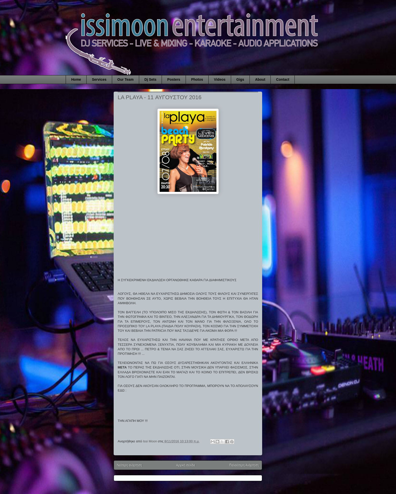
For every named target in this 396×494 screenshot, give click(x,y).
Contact (282, 79)
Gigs (240, 79)
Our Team (125, 79)
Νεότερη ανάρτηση (129, 465)
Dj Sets (150, 79)
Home (76, 79)
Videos (220, 79)
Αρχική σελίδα (185, 465)
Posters (173, 79)
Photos (197, 79)
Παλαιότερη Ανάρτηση (244, 465)
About (260, 79)
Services (99, 79)
